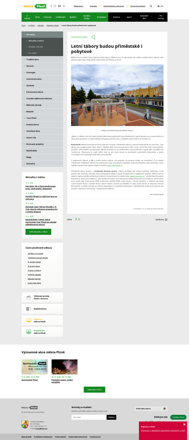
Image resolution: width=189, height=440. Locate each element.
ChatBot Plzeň (178, 417)
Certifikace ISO (95, 437)
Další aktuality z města (38, 232)
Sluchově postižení (137, 6)
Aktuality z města (53, 25)
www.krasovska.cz (137, 176)
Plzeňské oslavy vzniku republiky (62, 381)
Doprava (47, 17)
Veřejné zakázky (34, 274)
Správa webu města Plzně (78, 437)
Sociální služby (86, 17)
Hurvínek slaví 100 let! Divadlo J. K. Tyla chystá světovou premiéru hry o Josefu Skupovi (41, 209)
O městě (27, 17)
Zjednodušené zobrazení (113, 6)
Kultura (116, 17)
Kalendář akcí (144, 17)
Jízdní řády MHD (34, 283)
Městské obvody (34, 279)
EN (162, 6)
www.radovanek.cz (114, 165)
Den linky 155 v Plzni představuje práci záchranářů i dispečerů (40, 187)
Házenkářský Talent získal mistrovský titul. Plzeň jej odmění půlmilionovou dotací (40, 222)
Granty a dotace (34, 270)
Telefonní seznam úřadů (38, 258)
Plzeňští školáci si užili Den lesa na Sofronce (41, 197)
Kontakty (93, 6)
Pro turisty (161, 17)
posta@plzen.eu (41, 428)
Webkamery (78, 6)
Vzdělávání (60, 17)
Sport (129, 17)
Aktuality (41, 25)
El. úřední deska (34, 262)
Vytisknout (159, 219)
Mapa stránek (27, 437)
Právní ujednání (60, 437)
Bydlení (73, 17)
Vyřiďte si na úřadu (35, 253)
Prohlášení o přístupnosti (43, 437)
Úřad (37, 17)
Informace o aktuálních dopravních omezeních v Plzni (163, 430)
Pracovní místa (34, 266)
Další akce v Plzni (94, 389)
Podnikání (101, 17)
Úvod (23, 25)
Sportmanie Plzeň (30, 380)
